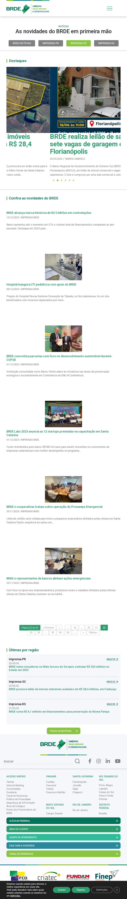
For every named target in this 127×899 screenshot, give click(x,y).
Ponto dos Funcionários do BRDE (21, 811)
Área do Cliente (63, 829)
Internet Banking (15, 785)
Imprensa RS (106, 43)
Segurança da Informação (20, 802)
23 (31, 632)
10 (74, 627)
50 (68, 632)
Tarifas (10, 781)
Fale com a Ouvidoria (63, 845)
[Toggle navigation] (113, 8)
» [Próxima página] (83, 632)
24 (38, 632)
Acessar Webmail (63, 821)
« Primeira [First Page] (48, 627)
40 (60, 632)
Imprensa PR (50, 43)
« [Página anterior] (59, 627)
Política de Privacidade (18, 799)
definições (15, 895)
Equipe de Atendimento (63, 837)
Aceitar (61, 889)
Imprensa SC (78, 43)
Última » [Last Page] (93, 632)
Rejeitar (81, 889)
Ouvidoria (11, 792)
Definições (101, 889)
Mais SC (112, 681)
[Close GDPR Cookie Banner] (117, 890)
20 (88, 627)
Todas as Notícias (64, 731)
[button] (54, 180)
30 (52, 632)
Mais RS (112, 704)
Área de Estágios (15, 806)
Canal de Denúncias (17, 795)
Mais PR (112, 659)
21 (96, 627)
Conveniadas (13, 788)
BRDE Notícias (22, 43)
